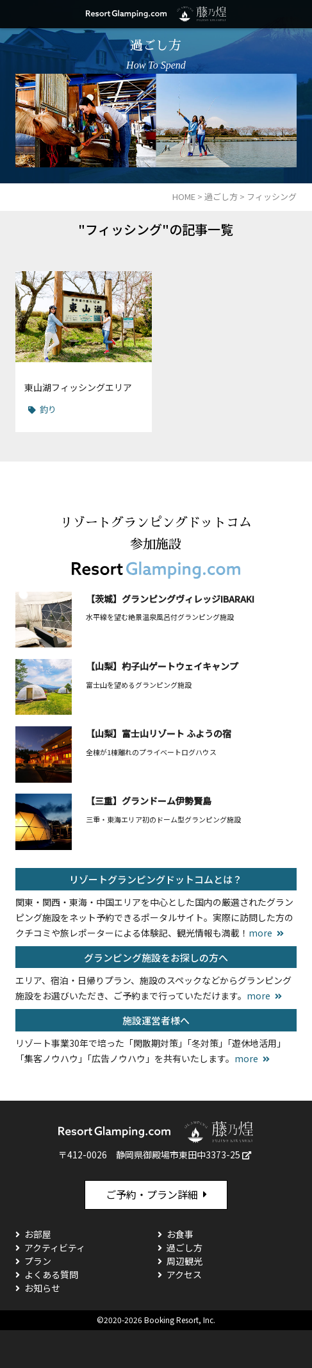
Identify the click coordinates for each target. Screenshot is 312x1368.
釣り (48, 409)
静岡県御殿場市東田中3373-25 (178, 1154)
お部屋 (37, 1234)
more (260, 932)
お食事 (180, 1234)
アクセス (184, 1274)
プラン (37, 1261)
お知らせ (42, 1287)
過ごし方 (184, 1247)
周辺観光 (184, 1261)
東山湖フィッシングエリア (78, 387)
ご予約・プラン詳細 (152, 1194)
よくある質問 (51, 1274)
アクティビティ (54, 1247)
